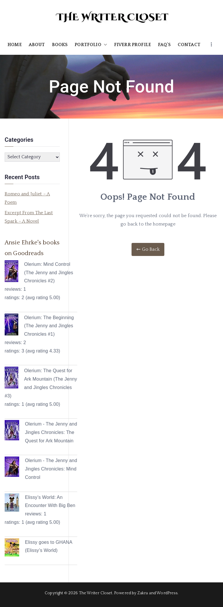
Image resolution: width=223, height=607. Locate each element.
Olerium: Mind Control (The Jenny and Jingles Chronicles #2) (48, 272)
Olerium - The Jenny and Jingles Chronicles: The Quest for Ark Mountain (51, 432)
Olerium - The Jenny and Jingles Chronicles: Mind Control (51, 469)
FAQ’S (164, 44)
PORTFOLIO (91, 45)
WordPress (167, 593)
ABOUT (37, 44)
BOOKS (60, 44)
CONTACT (189, 44)
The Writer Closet (95, 593)
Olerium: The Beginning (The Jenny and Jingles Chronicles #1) (49, 326)
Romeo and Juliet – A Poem (27, 198)
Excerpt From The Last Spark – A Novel (29, 217)
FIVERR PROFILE (132, 44)
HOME (15, 44)
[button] (104, 45)
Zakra (142, 593)
